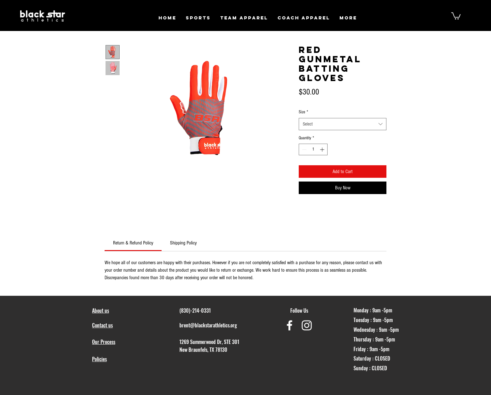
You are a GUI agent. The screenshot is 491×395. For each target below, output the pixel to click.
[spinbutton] (313, 149)
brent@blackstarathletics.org (208, 325)
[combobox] (342, 124)
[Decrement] (304, 149)
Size (303, 112)
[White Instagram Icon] (306, 325)
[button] (198, 18)
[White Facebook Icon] (289, 325)
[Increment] (323, 149)
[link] (133, 243)
